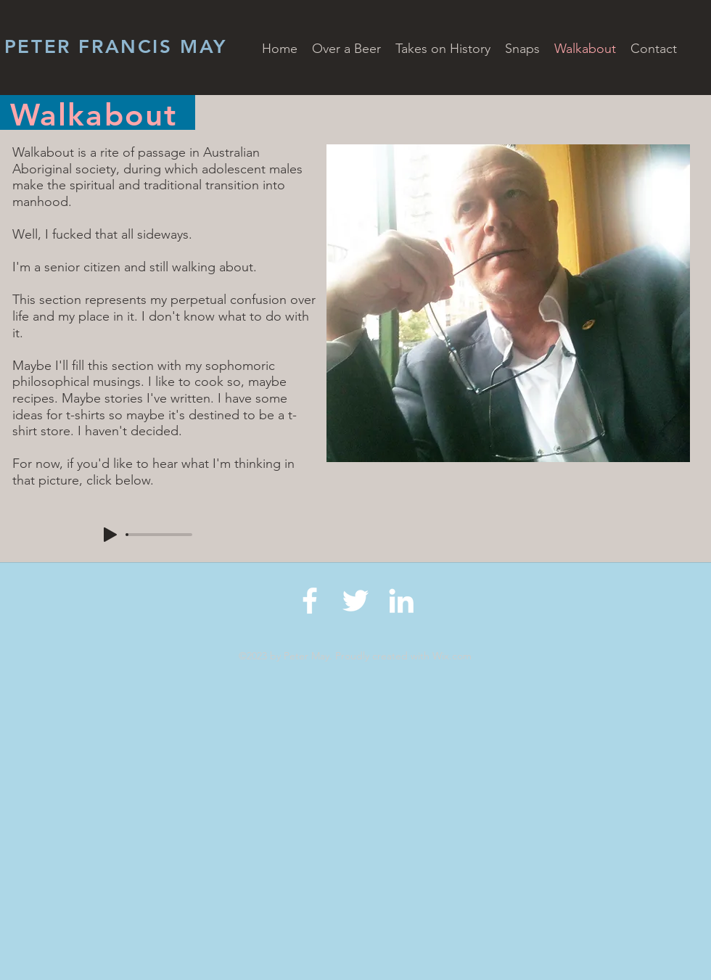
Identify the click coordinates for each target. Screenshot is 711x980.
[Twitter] (355, 600)
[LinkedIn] (401, 600)
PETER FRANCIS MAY (115, 47)
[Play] (110, 534)
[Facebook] (309, 600)
